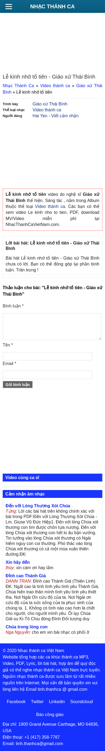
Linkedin (57, 701)
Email (9, 363)
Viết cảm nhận (64, 116)
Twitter (37, 701)
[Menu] (8, 6)
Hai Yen (40, 116)
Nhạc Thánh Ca (52, 6)
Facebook (16, 701)
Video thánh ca (55, 85)
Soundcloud (81, 701)
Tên (8, 345)
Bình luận (13, 306)
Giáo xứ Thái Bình (50, 104)
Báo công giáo (49, 714)
